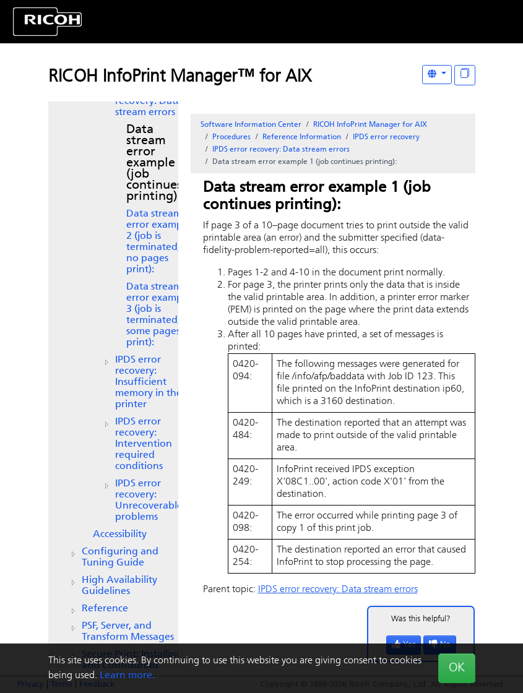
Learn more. (127, 676)
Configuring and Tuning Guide (120, 557)
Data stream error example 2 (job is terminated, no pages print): (158, 242)
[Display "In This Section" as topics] (464, 75)
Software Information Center (251, 125)
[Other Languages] (437, 74)
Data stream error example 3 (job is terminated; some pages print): (158, 315)
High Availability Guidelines (119, 585)
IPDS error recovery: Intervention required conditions (143, 444)
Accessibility (120, 535)
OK (457, 668)
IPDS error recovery (386, 137)
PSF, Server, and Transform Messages (128, 631)
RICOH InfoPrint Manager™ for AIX (179, 77)
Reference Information (301, 137)
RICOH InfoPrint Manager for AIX (370, 125)
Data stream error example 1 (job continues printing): (156, 163)
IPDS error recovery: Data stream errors (148, 101)
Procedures (231, 137)
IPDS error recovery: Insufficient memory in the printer (148, 382)
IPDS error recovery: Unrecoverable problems (149, 500)
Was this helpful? (421, 619)
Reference (105, 609)
